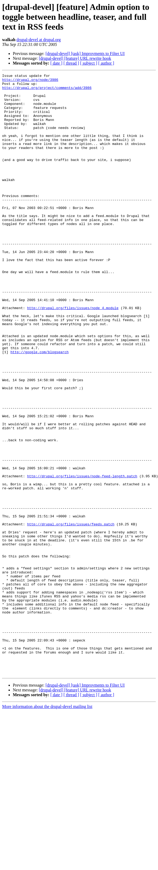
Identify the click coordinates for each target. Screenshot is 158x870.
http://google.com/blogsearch (39, 408)
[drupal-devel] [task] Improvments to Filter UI (85, 53)
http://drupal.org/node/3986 (30, 81)
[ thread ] (71, 63)
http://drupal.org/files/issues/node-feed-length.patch (82, 556)
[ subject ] (88, 63)
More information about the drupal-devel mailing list (47, 826)
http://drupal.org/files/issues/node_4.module (73, 355)
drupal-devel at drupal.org (39, 39)
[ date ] (56, 63)
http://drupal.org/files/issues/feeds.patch (71, 614)
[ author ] (106, 63)
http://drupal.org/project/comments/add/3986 (46, 90)
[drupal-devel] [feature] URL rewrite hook (75, 58)
